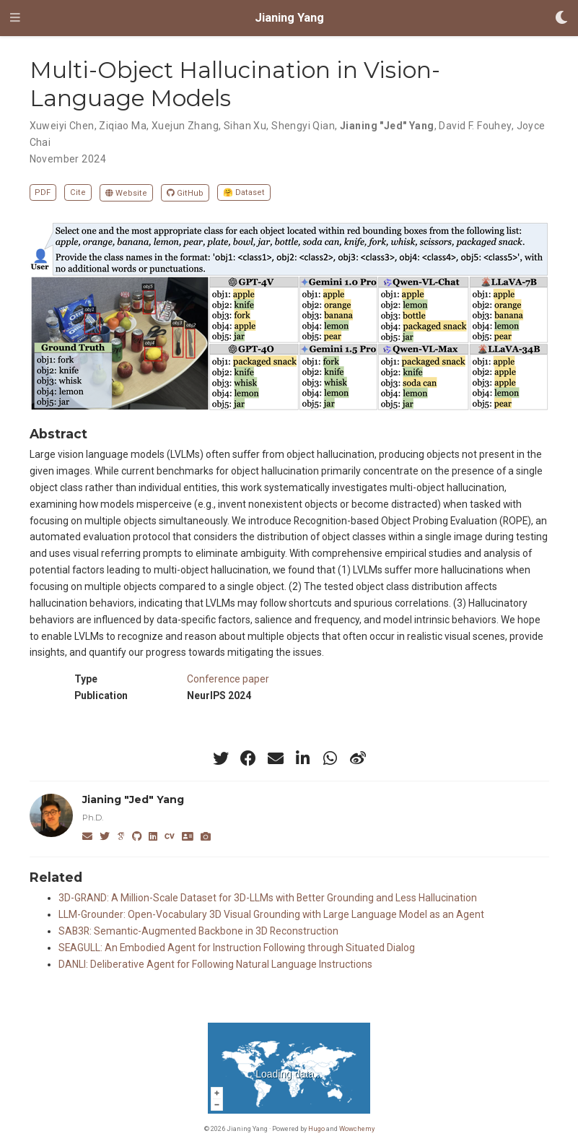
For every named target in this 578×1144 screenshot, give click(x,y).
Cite (78, 192)
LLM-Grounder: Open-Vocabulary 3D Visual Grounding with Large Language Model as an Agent (271, 914)
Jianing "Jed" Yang (387, 125)
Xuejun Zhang (185, 125)
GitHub (185, 193)
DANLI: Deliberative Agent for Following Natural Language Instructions (215, 964)
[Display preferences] (561, 18)
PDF (43, 192)
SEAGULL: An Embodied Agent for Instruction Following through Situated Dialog (236, 947)
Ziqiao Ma (122, 125)
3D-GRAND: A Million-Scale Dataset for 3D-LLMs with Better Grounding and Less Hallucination (267, 898)
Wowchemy (357, 1128)
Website (126, 193)
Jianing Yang (289, 18)
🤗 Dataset (244, 192)
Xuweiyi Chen (62, 125)
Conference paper (228, 679)
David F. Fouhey (475, 125)
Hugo (316, 1128)
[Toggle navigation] (15, 18)
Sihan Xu (245, 125)
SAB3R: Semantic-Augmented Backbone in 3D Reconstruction (198, 931)
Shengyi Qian (303, 125)
